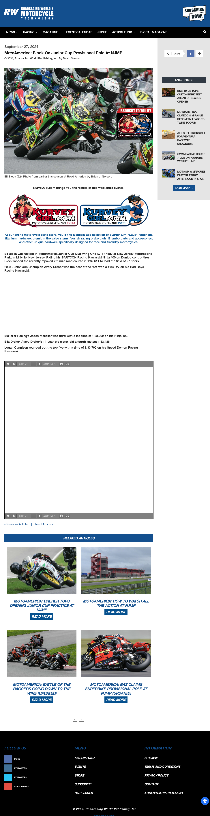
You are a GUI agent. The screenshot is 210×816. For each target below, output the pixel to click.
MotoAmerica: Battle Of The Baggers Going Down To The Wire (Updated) (41, 688)
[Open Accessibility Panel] (205, 801)
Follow (61, 768)
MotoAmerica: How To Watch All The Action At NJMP (116, 602)
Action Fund (123, 32)
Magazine (52, 32)
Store (102, 32)
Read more (41, 616)
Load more (184, 188)
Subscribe (60, 786)
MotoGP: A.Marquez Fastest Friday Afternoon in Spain (191, 175)
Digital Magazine (153, 32)
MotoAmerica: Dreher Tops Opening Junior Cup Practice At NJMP (42, 605)
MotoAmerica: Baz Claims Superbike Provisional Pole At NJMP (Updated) (116, 688)
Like (63, 759)
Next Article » (44, 523)
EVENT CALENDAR (79, 32)
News (12, 32)
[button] (204, 32)
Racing (30, 32)
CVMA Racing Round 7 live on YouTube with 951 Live (191, 157)
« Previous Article (16, 523)
